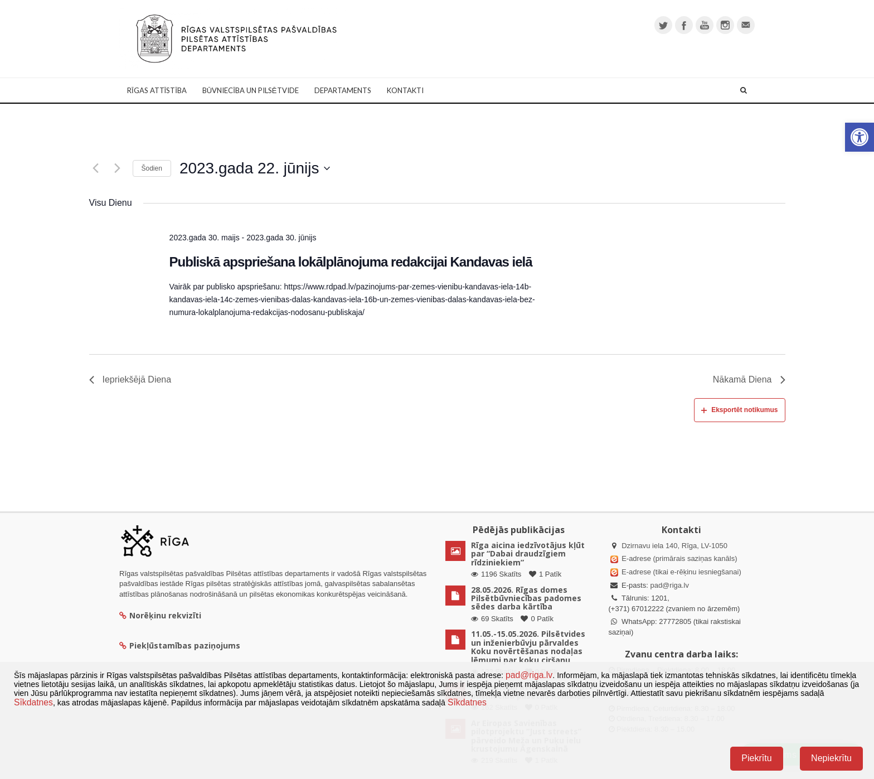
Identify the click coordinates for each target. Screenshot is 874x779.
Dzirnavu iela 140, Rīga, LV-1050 (674, 545)
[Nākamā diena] (117, 168)
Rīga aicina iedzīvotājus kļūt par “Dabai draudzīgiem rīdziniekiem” (528, 554)
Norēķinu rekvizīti (160, 615)
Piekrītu (756, 758)
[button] (859, 137)
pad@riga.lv (669, 585)
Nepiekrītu (831, 758)
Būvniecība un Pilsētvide (250, 90)
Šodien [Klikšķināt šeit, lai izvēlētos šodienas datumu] (152, 168)
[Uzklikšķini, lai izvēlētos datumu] (254, 168)
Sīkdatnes (33, 702)
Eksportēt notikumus (739, 410)
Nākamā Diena (749, 379)
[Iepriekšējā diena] (96, 168)
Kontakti (405, 90)
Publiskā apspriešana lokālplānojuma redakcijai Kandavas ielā (350, 261)
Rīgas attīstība (157, 90)
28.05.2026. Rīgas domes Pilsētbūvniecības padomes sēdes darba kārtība (526, 598)
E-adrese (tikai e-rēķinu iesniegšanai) (680, 572)
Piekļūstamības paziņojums (179, 645)
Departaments (342, 90)
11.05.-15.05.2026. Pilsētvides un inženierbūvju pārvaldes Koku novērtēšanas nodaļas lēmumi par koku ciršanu (528, 646)
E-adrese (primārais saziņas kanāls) (679, 558)
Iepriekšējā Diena (130, 379)
